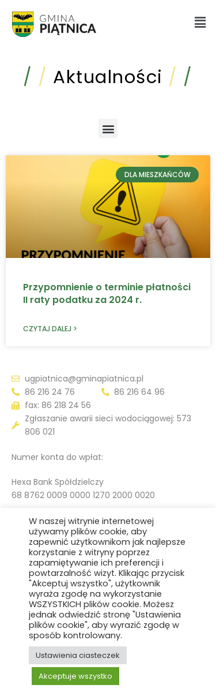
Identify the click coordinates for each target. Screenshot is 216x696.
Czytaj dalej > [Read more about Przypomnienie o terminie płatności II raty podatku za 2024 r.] (50, 329)
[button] (200, 22)
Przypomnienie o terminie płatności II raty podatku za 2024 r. (107, 293)
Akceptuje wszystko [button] (75, 676)
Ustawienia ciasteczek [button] (78, 655)
